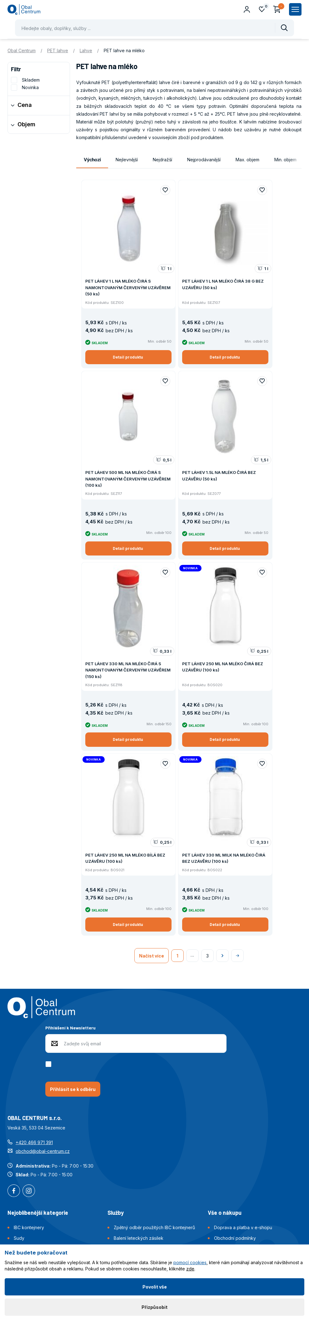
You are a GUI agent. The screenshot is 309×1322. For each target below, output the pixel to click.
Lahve (86, 50)
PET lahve (57, 50)
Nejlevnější (127, 159)
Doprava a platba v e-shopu (243, 1227)
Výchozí (92, 159)
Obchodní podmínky (235, 1238)
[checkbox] (49, 1064)
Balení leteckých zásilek (138, 1238)
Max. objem (247, 159)
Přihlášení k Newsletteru (70, 1027)
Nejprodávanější (204, 159)
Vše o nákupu (225, 1212)
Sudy (19, 1238)
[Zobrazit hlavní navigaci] (295, 9)
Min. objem (285, 159)
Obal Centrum (21, 50)
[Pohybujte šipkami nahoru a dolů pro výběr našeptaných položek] (154, 27)
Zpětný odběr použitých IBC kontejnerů (154, 1227)
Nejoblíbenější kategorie (37, 1212)
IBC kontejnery (29, 1227)
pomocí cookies (190, 1262)
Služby (115, 1212)
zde (190, 1268)
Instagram (28, 1191)
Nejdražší (162, 159)
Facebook (13, 1191)
